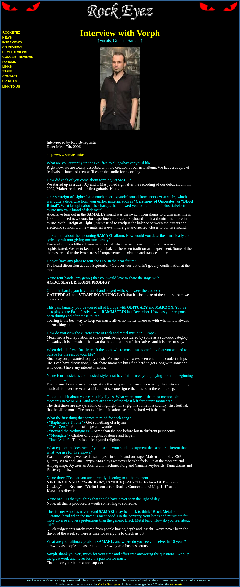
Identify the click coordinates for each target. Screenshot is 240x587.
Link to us (10, 86)
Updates (9, 81)
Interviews (11, 42)
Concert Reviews (17, 57)
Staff (7, 71)
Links (7, 66)
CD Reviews (11, 47)
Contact (10, 76)
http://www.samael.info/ (65, 155)
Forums (9, 61)
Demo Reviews (14, 52)
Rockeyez (11, 32)
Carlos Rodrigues (109, 584)
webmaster (176, 584)
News (6, 37)
